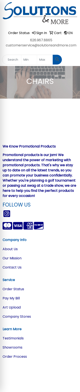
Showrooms (12, 347)
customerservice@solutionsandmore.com (41, 45)
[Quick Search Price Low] (29, 60)
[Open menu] (71, 59)
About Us (10, 249)
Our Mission (12, 258)
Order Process (15, 356)
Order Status (13, 289)
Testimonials (13, 338)
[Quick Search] (11, 60)
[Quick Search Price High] (45, 60)
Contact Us (12, 267)
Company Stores (17, 316)
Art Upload (12, 307)
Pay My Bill (11, 298)
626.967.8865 (41, 40)
